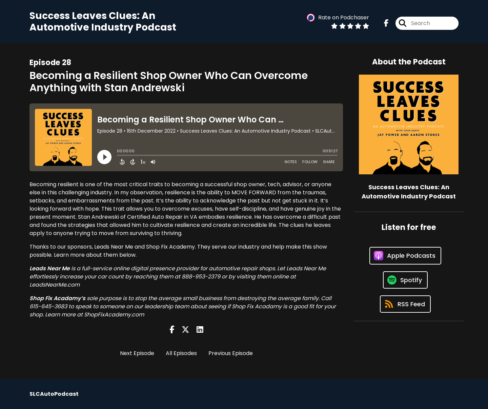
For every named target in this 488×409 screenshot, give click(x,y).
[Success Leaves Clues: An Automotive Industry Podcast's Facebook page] (386, 23)
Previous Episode (230, 353)
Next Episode (137, 353)
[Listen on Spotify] (405, 280)
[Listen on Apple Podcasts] (405, 256)
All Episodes (181, 353)
